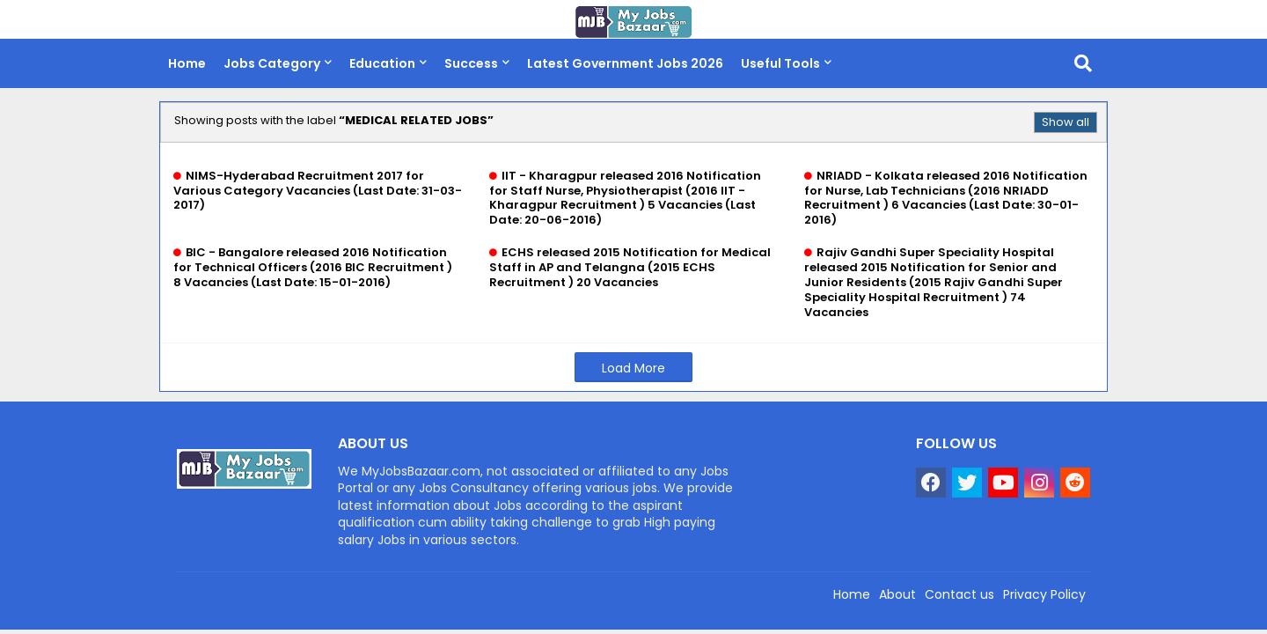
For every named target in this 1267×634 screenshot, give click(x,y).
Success (471, 63)
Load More (633, 368)
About (897, 594)
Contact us (959, 594)
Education (382, 63)
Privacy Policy (1044, 594)
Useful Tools (780, 63)
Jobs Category (271, 63)
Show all (1065, 122)
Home (187, 63)
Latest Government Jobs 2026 (625, 63)
